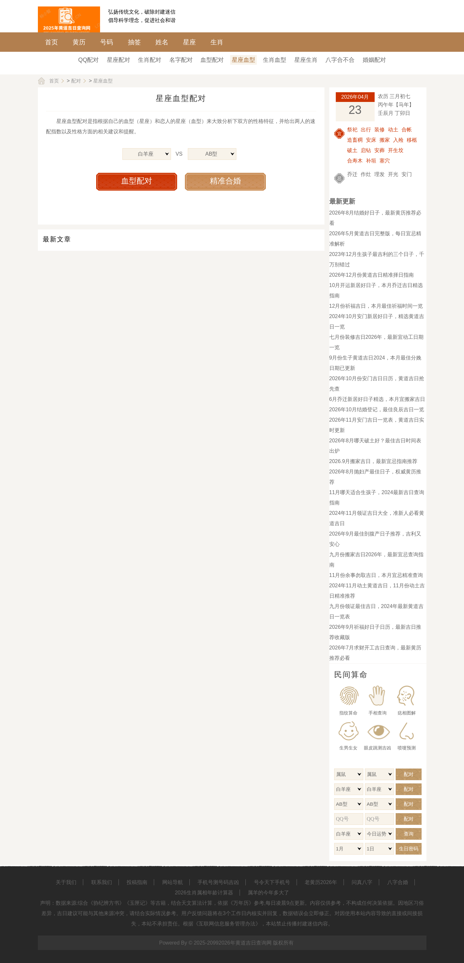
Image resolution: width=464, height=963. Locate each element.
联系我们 (101, 882)
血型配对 (212, 60)
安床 (371, 140)
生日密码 (408, 848)
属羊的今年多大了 (268, 892)
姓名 (161, 42)
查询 (408, 833)
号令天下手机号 (272, 882)
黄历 (79, 42)
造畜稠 (355, 140)
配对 (76, 80)
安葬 (379, 150)
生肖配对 (149, 60)
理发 (379, 174)
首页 (51, 42)
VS (178, 154)
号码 (106, 42)
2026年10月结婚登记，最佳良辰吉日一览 (376, 409)
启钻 (366, 150)
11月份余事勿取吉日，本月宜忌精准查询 (376, 575)
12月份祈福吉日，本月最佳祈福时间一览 (376, 306)
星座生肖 (306, 60)
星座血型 (243, 60)
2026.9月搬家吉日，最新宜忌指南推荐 (373, 461)
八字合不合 (340, 60)
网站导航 (172, 882)
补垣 (371, 160)
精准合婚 (225, 180)
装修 (379, 129)
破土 (352, 150)
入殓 (398, 140)
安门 (407, 174)
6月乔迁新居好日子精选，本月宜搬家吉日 (377, 399)
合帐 (407, 129)
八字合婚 (397, 882)
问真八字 (362, 882)
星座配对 (118, 60)
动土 (393, 129)
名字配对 (181, 60)
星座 (189, 42)
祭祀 (352, 129)
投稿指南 (137, 882)
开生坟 (395, 150)
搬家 (384, 140)
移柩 (412, 140)
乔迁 (352, 174)
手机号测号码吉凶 (218, 882)
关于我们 (66, 882)
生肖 (216, 42)
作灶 (366, 174)
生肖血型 (274, 60)
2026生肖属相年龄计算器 (204, 892)
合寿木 (355, 160)
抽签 (134, 42)
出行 (366, 129)
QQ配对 (88, 60)
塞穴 (384, 160)
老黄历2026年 (321, 882)
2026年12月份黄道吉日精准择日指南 (371, 275)
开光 (393, 174)
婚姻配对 (374, 60)
